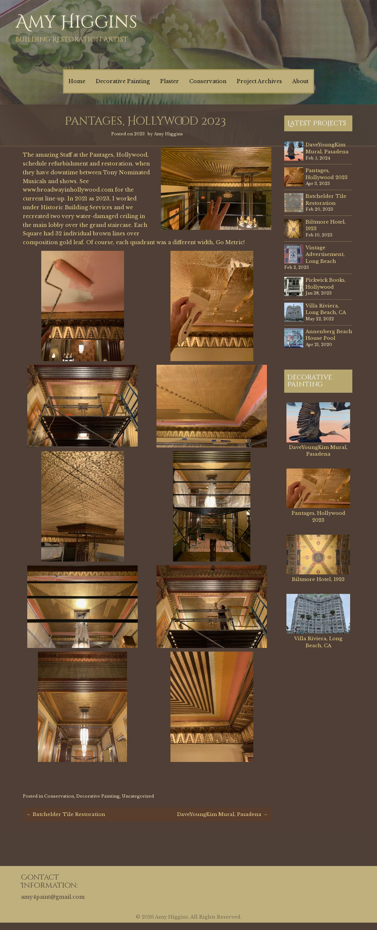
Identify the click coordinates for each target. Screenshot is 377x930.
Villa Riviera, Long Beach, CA (326, 309)
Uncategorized (138, 796)
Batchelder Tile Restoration (66, 814)
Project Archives (259, 81)
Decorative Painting (123, 81)
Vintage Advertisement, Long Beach (325, 254)
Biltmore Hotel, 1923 (318, 579)
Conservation (207, 81)
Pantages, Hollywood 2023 (327, 174)
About (300, 81)
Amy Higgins (76, 22)
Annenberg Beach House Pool (329, 335)
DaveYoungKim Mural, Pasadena (222, 814)
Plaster (169, 81)
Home (76, 81)
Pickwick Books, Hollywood (326, 283)
